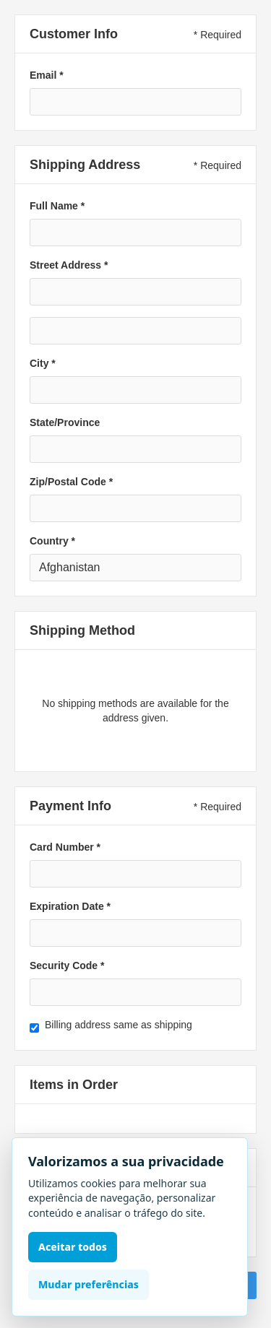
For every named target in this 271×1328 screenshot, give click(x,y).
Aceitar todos (72, 1247)
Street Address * (69, 265)
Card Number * (65, 847)
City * (43, 363)
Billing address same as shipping (118, 1024)
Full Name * (57, 206)
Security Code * (67, 965)
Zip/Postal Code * (71, 481)
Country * (52, 541)
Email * (47, 75)
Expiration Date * (70, 906)
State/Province (65, 422)
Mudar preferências (88, 1284)
